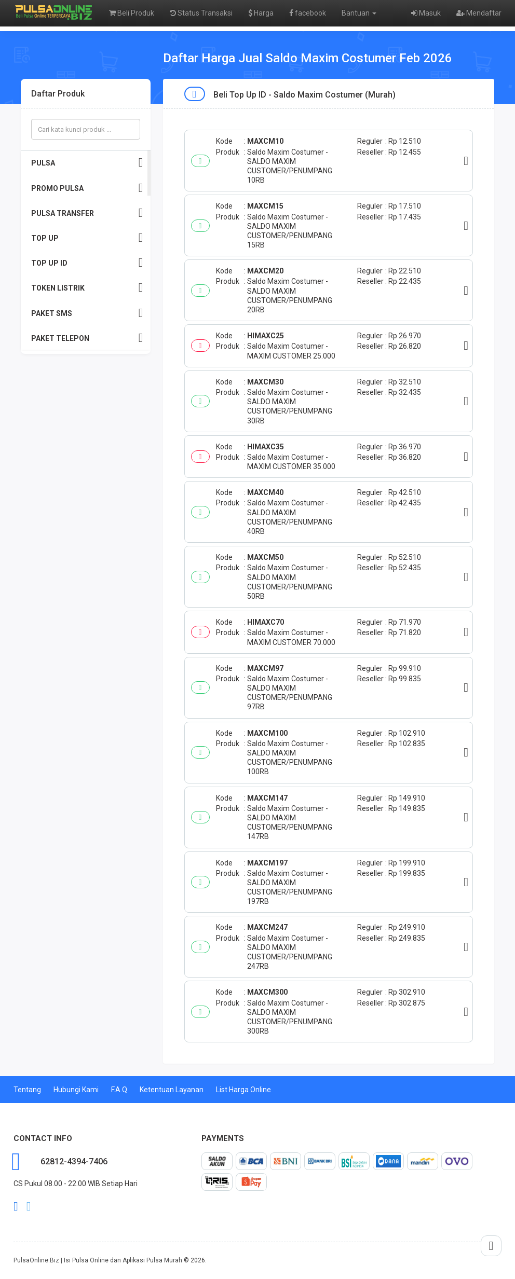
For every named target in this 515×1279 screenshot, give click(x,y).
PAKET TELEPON (87, 338)
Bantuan (359, 13)
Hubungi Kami (76, 1089)
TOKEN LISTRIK (87, 288)
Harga (261, 13)
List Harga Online (243, 1089)
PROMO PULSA (87, 188)
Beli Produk (131, 13)
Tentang (27, 1089)
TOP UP (87, 238)
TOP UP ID (87, 263)
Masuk (426, 13)
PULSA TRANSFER (87, 213)
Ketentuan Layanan (172, 1089)
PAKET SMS (87, 313)
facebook (307, 13)
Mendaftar (479, 13)
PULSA (87, 163)
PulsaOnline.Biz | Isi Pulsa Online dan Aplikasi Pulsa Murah (97, 1260)
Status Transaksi (201, 13)
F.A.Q (119, 1089)
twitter (28, 1206)
